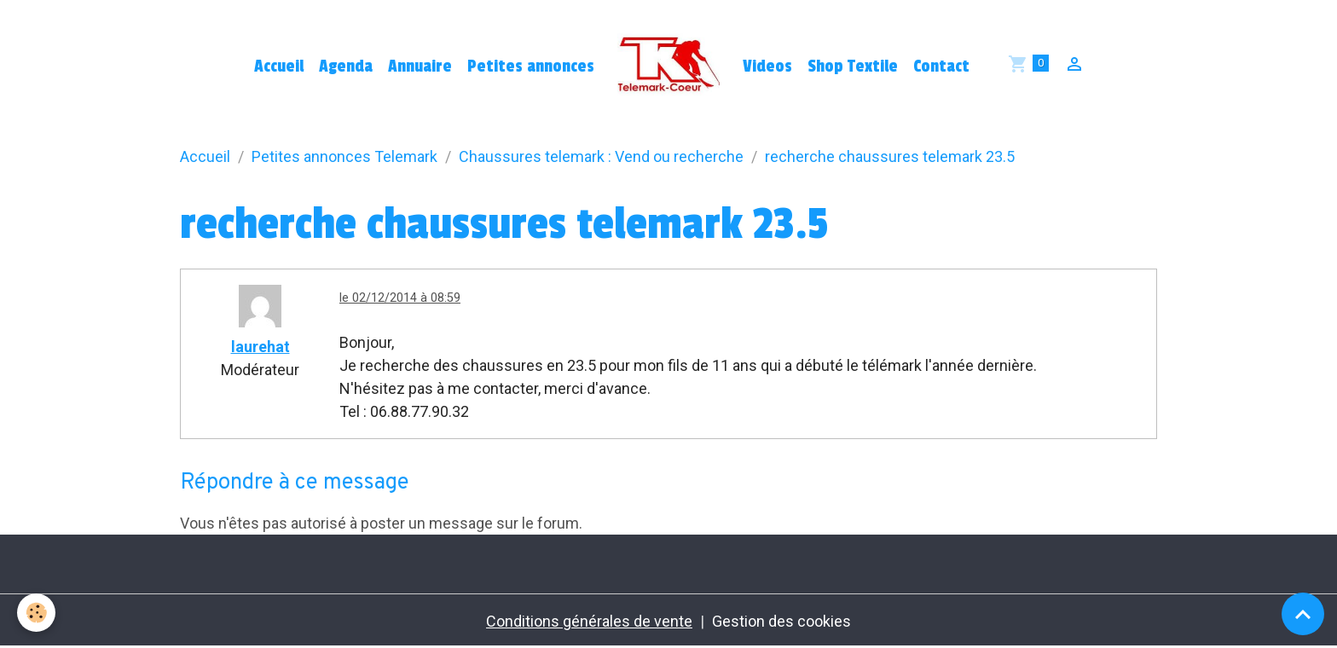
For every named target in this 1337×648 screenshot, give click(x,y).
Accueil (279, 66)
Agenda (346, 66)
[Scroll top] (1303, 614)
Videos (767, 66)
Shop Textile (852, 66)
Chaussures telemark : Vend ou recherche (601, 156)
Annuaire (420, 66)
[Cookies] (36, 612)
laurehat (260, 347)
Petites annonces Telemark (344, 156)
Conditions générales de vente (589, 621)
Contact (941, 66)
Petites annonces (530, 66)
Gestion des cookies (781, 621)
